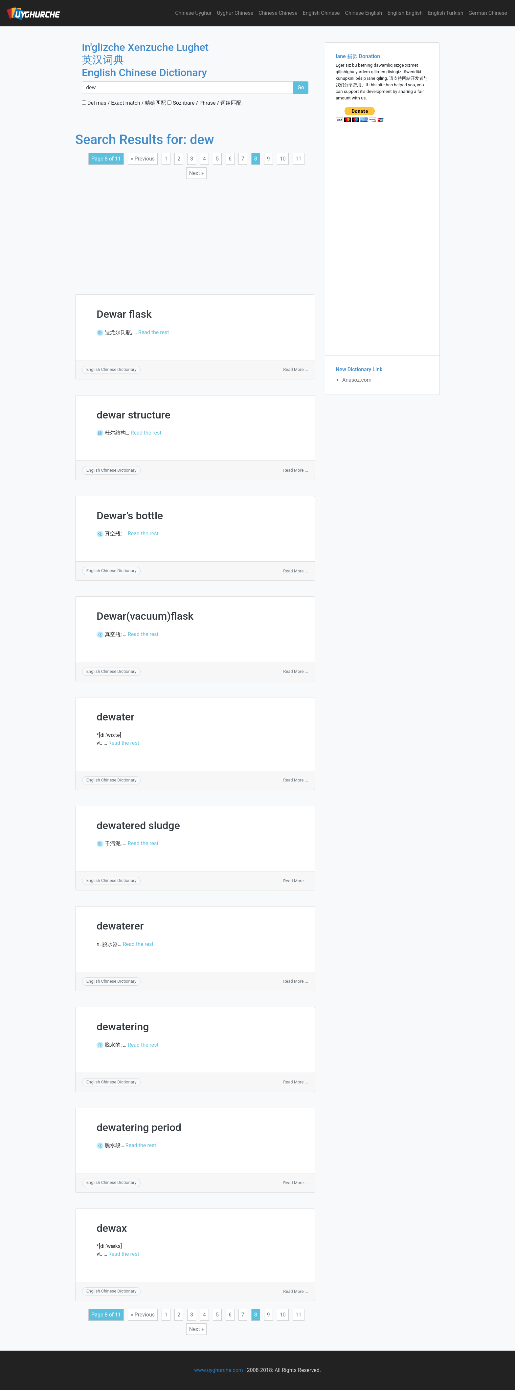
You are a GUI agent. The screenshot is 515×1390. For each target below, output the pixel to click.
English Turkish (445, 13)
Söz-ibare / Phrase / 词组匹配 (204, 103)
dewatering (123, 1026)
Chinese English (363, 13)
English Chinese (321, 13)
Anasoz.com (356, 380)
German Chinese (487, 13)
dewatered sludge (138, 825)
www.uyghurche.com (218, 1370)
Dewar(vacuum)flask (145, 616)
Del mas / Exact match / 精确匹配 (124, 103)
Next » (196, 173)
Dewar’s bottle (130, 515)
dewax (112, 1228)
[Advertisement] (195, 233)
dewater (115, 717)
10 (283, 159)
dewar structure (133, 415)
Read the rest (153, 332)
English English (405, 13)
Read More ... (295, 369)
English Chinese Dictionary (111, 369)
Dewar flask (124, 314)
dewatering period (139, 1127)
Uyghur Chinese (235, 13)
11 (299, 159)
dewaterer (120, 926)
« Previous (143, 159)
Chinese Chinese (277, 13)
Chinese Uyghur (193, 13)
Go (301, 87)
